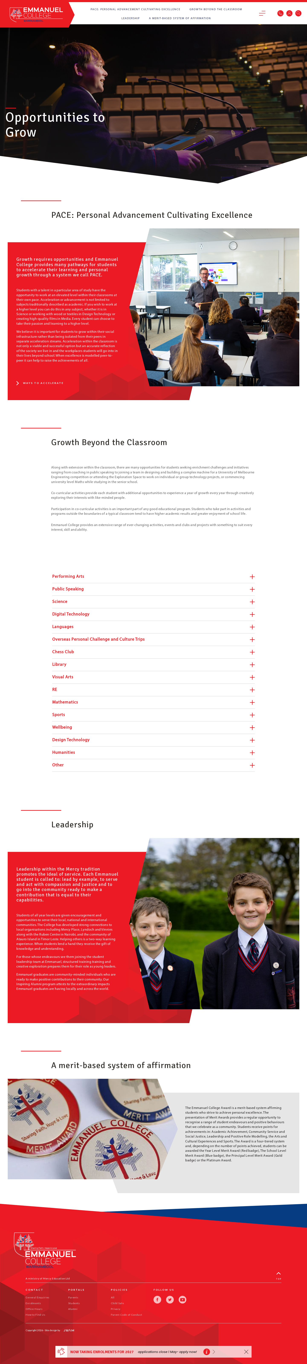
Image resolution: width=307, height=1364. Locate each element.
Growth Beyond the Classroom (216, 9)
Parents (73, 1297)
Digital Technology (153, 614)
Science (153, 602)
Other (153, 765)
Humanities (153, 752)
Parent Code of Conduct (126, 1314)
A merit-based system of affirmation (180, 18)
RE (153, 690)
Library (153, 664)
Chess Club (153, 652)
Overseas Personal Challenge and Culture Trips (153, 639)
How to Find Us (35, 1314)
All (112, 1297)
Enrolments (33, 1303)
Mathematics (153, 702)
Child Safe (117, 1303)
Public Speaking (153, 589)
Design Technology (153, 740)
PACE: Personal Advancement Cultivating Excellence (135, 9)
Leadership (131, 18)
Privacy (115, 1309)
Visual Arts (153, 677)
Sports (153, 715)
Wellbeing (153, 727)
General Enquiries (37, 1297)
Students (74, 1303)
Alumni (73, 1309)
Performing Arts (153, 576)
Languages (153, 627)
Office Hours (34, 1309)
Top (278, 1276)
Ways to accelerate (40, 383)
